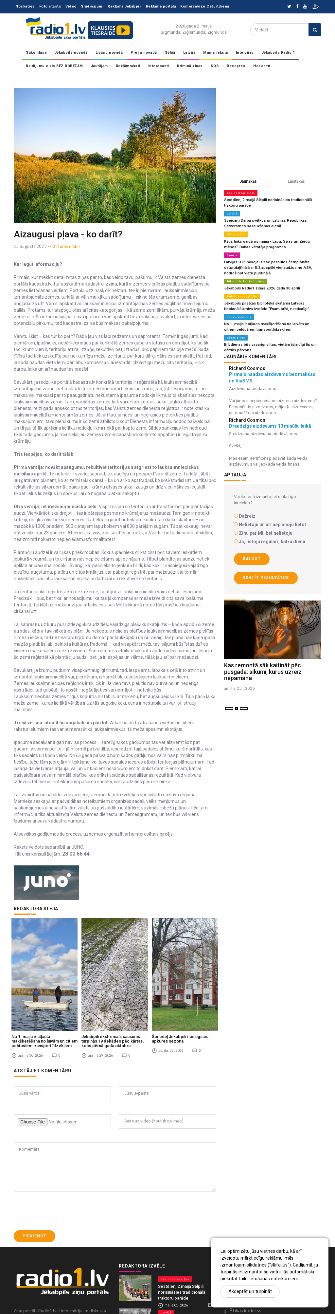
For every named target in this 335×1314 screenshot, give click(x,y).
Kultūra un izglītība (242, 292)
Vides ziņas (236, 232)
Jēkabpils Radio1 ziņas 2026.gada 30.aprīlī (260, 285)
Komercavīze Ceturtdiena (204, 6)
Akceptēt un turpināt (250, 1291)
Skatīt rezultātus (266, 572)
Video (71, 6)
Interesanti (158, 66)
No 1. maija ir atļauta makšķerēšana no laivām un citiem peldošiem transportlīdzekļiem (44, 994)
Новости (262, 66)
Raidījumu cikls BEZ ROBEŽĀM (54, 66)
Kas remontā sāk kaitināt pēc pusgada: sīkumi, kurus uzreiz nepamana (263, 666)
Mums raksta (215, 52)
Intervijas (245, 52)
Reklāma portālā (161, 6)
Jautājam (99, 66)
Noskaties (25, 6)
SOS (215, 66)
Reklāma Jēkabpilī (125, 6)
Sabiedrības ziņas (240, 192)
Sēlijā (170, 52)
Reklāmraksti (128, 66)
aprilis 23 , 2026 (239, 682)
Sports (232, 252)
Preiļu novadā (144, 52)
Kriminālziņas (190, 66)
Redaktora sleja (239, 312)
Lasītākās (296, 181)
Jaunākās (248, 181)
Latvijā (189, 52)
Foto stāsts (50, 6)
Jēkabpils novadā (71, 52)
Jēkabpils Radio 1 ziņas (245, 278)
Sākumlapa (36, 52)
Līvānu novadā (109, 52)
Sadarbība (240, 1233)
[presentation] (63, 1163)
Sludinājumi (92, 6)
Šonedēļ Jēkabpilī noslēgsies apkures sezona (180, 991)
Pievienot (34, 1189)
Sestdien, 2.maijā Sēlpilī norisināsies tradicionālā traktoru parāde (181, 1245)
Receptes (236, 66)
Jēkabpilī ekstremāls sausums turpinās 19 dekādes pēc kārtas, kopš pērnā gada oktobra (112, 994)
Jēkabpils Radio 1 (278, 52)
